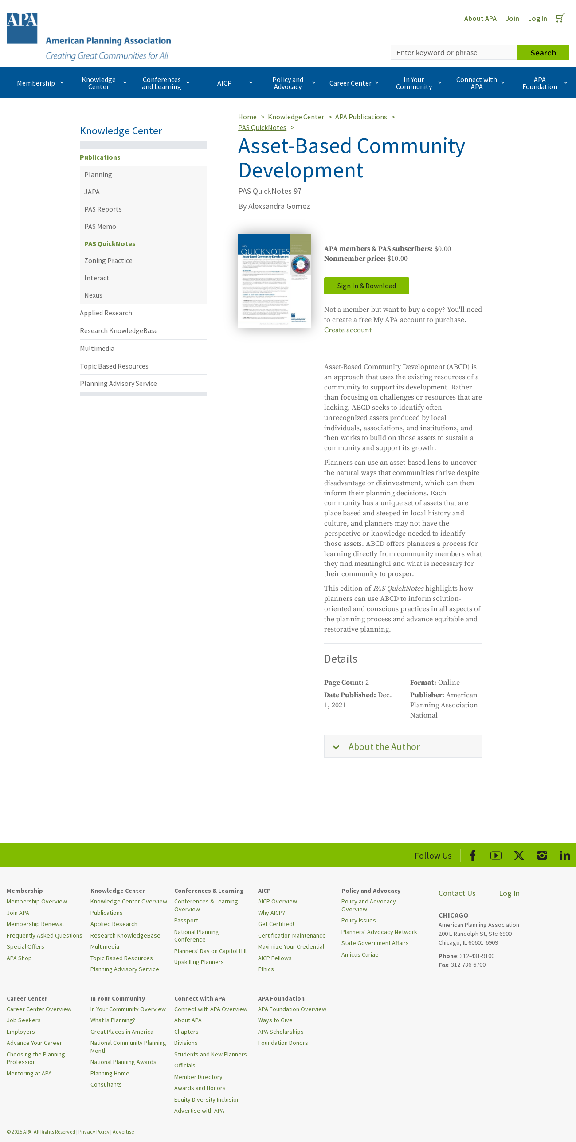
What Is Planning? (112, 1020)
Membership (41, 82)
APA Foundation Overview (292, 1009)
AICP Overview (277, 901)
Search (543, 52)
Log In (537, 18)
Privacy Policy (94, 1131)
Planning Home (109, 1073)
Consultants (106, 1084)
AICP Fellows (275, 958)
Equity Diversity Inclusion (207, 1099)
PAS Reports (103, 208)
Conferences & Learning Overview (206, 905)
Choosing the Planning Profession (36, 1058)
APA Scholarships (281, 1032)
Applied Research (106, 312)
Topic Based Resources (114, 365)
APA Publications (361, 116)
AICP (236, 82)
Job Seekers (24, 1020)
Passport (186, 920)
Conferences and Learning (167, 83)
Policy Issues (358, 920)
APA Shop (19, 958)
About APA (480, 18)
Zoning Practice (108, 260)
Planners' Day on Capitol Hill (210, 951)
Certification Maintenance (292, 935)
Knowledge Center (105, 83)
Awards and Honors (200, 1088)
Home (247, 116)
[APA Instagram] (542, 854)
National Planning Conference (196, 936)
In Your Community (420, 83)
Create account (348, 330)
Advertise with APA (199, 1111)
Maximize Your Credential (291, 946)
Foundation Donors (283, 1043)
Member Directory (198, 1077)
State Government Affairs (375, 943)
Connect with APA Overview (210, 1009)
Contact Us (457, 893)
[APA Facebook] (473, 854)
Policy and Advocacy (294, 83)
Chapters (186, 1032)
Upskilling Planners (199, 962)
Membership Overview (37, 901)
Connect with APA (481, 83)
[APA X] (519, 854)
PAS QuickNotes (110, 243)
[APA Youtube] (496, 854)
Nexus (93, 294)
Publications (100, 157)
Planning (98, 174)
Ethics (266, 969)
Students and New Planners (210, 1054)
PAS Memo (100, 226)
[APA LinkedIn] (565, 854)
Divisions (186, 1043)
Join (512, 18)
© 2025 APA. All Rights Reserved (41, 1131)
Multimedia (97, 348)
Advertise (123, 1131)
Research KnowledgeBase (119, 330)
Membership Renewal (35, 924)
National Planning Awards (123, 1062)
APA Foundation (546, 83)
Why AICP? (271, 913)
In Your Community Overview (128, 1009)
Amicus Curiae (360, 954)
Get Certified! (276, 924)
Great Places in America (121, 1032)
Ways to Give (275, 1020)
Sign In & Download (366, 285)
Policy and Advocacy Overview (368, 905)
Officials (185, 1065)
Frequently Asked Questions (44, 935)
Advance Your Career (34, 1043)
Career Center (354, 82)
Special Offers (25, 946)
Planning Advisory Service (118, 383)
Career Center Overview (39, 1009)
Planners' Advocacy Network (379, 932)
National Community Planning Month (128, 1047)
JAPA (92, 191)
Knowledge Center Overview (128, 901)
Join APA (18, 913)
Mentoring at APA (29, 1073)
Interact (97, 277)
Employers (21, 1032)
